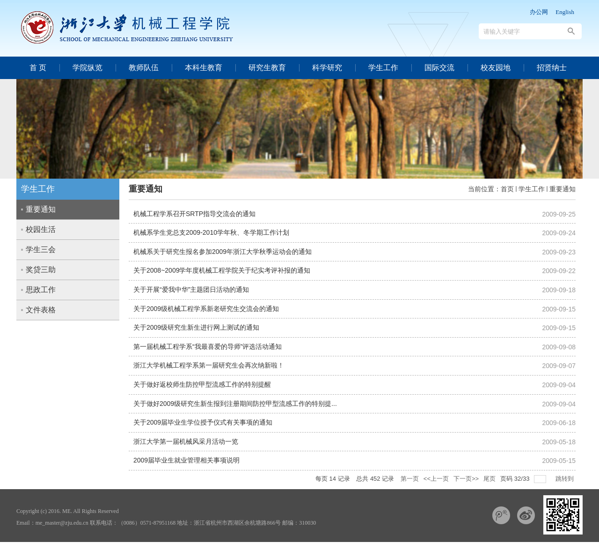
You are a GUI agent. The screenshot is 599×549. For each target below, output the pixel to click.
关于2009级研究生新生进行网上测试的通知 (196, 327)
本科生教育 (203, 68)
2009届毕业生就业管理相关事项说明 (186, 460)
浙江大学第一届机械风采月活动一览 (185, 441)
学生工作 (383, 68)
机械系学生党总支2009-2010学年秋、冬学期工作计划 (211, 232)
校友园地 (496, 68)
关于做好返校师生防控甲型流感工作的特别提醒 (202, 384)
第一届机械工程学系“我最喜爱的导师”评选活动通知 (207, 346)
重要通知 (562, 189)
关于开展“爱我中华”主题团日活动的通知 (191, 289)
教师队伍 (144, 68)
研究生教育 (267, 68)
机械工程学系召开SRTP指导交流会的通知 (194, 213)
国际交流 (439, 68)
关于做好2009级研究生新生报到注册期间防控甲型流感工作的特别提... (235, 403)
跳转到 (565, 478)
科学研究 (327, 68)
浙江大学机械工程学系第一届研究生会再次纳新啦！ (208, 365)
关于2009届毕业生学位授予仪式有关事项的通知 (202, 422)
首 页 (37, 68)
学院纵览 (87, 68)
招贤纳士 (552, 68)
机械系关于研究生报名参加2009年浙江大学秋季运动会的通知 (222, 251)
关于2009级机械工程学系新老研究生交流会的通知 (206, 308)
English (564, 11)
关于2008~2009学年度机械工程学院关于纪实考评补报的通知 (221, 270)
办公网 (539, 11)
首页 (507, 189)
